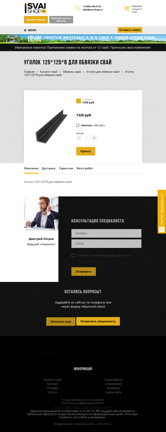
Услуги (52, 392)
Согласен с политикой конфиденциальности (102, 255)
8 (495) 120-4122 (42, 345)
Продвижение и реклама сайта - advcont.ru (81, 424)
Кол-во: (80, 133)
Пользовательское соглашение (81, 400)
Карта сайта (113, 392)
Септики (52, 384)
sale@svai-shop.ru (93, 9)
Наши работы (113, 380)
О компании (113, 384)
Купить (86, 151)
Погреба (52, 388)
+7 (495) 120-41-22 (92, 6)
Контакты (113, 388)
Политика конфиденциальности (81, 403)
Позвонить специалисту (98, 321)
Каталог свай (52, 380)
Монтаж (93, 125)
